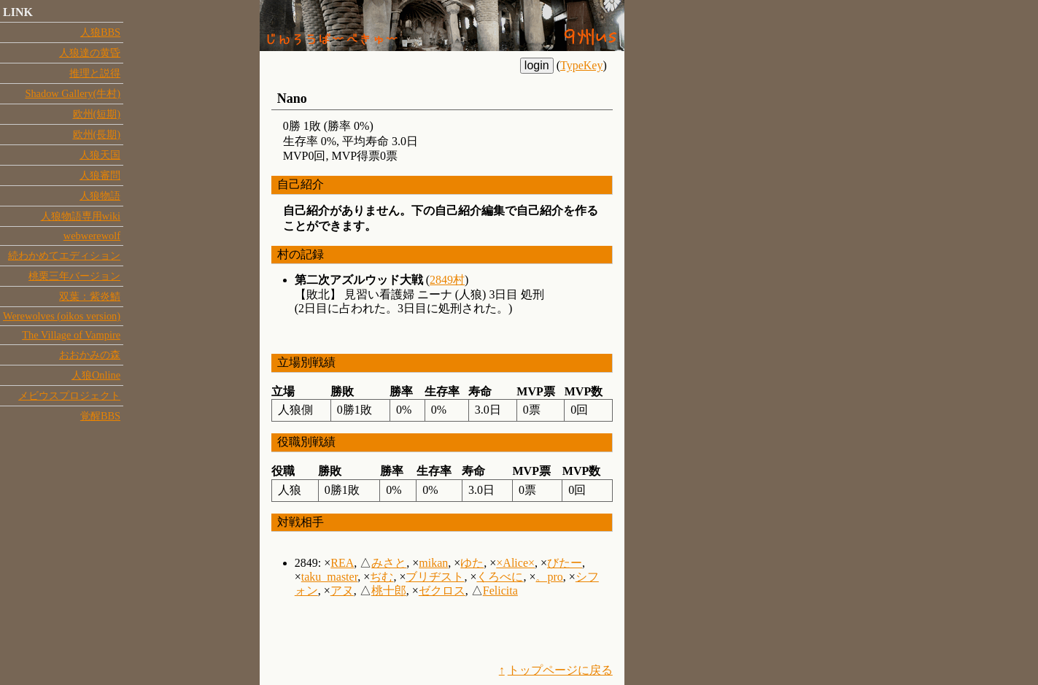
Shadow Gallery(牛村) (72, 93)
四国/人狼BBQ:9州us (442, 25)
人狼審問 (100, 175)
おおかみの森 (89, 354)
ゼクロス (442, 590)
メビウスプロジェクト (69, 395)
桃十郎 (388, 590)
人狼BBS (100, 32)
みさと (388, 563)
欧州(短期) (97, 114)
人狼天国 (100, 154)
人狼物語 (100, 195)
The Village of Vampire (71, 335)
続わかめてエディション (64, 255)
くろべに (499, 576)
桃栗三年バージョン (74, 276)
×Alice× (515, 563)
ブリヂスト (435, 576)
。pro (548, 576)
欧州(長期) (97, 134)
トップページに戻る (560, 670)
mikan (433, 563)
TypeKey (581, 65)
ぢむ (381, 576)
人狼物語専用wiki (81, 216)
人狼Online (95, 375)
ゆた (472, 563)
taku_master (329, 576)
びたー (564, 563)
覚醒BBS (100, 416)
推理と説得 (94, 73)
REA (342, 563)
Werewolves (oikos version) (61, 316)
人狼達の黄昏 (89, 52)
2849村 (447, 280)
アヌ (342, 590)
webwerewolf (91, 235)
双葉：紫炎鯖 (89, 296)
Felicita (500, 590)
